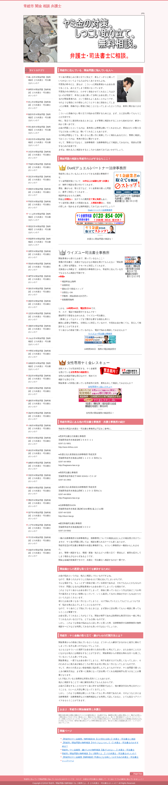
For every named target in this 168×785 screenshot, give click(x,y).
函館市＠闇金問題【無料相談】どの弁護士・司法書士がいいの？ (39, 491)
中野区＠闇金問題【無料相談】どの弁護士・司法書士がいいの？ (39, 354)
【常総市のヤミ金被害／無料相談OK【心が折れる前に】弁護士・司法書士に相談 (98, 739)
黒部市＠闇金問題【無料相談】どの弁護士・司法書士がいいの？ (39, 304)
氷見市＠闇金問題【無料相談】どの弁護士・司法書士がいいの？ (39, 155)
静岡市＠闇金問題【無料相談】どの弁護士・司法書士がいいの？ (39, 92)
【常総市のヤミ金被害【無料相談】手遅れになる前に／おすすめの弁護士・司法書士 (100, 757)
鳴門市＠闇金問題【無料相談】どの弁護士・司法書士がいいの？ (39, 279)
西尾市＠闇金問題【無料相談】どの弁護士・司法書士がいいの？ (39, 192)
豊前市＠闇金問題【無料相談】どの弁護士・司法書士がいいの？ (39, 503)
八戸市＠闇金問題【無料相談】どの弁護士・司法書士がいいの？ (39, 528)
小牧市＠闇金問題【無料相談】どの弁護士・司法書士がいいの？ (39, 428)
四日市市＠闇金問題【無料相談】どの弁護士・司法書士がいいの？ (39, 142)
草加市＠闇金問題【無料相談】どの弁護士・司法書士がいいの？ (39, 267)
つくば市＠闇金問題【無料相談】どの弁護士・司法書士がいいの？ (39, 217)
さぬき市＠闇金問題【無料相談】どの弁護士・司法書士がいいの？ (39, 341)
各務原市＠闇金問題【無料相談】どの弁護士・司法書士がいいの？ (39, 366)
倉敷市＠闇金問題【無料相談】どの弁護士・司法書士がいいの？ (39, 466)
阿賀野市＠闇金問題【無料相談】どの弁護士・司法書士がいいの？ (39, 242)
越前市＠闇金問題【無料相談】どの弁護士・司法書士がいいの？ (39, 403)
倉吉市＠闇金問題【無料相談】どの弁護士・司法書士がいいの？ (39, 453)
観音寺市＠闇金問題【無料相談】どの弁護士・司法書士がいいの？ (39, 117)
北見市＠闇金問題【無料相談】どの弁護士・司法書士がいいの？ (39, 316)
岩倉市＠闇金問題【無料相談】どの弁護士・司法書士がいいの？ (39, 553)
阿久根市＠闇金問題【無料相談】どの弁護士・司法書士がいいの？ (39, 130)
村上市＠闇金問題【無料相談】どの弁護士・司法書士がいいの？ (39, 105)
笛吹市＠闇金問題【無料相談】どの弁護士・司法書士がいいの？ (39, 291)
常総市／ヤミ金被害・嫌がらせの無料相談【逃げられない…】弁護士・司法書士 (98, 750)
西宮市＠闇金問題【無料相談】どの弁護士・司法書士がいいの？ (39, 441)
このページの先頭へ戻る (136, 774)
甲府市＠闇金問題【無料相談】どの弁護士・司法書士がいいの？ (39, 204)
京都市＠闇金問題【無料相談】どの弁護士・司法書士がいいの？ (39, 391)
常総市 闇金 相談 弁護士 (42, 6)
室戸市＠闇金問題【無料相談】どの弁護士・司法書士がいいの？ (39, 515)
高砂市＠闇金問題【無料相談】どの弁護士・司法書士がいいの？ (39, 416)
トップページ (68, 761)
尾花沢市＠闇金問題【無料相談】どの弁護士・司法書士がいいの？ (39, 229)
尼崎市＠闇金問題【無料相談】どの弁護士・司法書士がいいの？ (39, 329)
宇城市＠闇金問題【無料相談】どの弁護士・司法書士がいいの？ (39, 167)
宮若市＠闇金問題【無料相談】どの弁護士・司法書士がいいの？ (39, 478)
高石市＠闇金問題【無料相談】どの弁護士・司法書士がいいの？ (39, 180)
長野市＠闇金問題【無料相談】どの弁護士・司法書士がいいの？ (39, 254)
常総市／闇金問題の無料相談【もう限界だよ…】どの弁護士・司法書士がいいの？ (99, 753)
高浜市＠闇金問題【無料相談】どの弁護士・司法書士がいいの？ (39, 379)
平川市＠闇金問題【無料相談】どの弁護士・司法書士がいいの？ (39, 540)
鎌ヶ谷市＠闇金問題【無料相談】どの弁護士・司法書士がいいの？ (39, 80)
